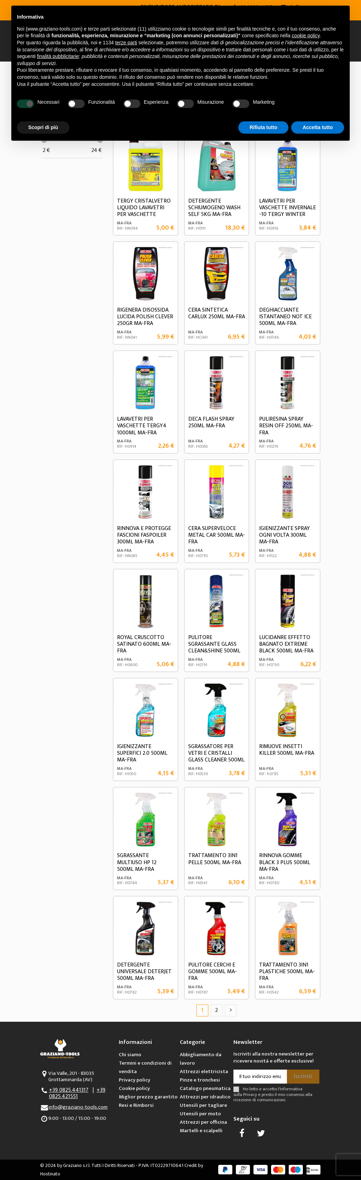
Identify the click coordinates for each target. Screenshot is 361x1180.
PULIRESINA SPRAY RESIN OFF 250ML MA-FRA (286, 425)
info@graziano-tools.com (78, 1107)
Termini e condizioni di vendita (145, 1067)
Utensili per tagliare (203, 1105)
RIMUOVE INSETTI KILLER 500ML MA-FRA (286, 750)
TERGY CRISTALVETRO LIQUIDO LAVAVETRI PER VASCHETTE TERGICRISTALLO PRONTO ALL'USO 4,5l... (144, 214)
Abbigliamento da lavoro (200, 1058)
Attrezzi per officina (203, 1122)
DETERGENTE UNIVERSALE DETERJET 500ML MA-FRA (144, 971)
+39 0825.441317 (68, 1090)
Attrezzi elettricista (204, 1071)
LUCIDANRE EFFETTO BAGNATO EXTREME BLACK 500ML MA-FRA (286, 644)
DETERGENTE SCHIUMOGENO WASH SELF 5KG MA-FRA (214, 207)
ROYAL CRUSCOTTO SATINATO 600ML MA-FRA (144, 644)
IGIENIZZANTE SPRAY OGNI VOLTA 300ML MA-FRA (284, 535)
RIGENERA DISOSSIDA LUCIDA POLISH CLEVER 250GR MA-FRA (145, 316)
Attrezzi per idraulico (205, 1096)
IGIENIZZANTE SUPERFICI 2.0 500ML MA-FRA (142, 753)
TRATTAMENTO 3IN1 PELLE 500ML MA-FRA (214, 859)
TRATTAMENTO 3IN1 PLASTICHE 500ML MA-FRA (287, 971)
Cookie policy (134, 1088)
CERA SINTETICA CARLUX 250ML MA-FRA (216, 313)
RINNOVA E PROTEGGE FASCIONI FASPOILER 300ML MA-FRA (144, 535)
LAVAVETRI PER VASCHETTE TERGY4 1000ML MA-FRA (141, 425)
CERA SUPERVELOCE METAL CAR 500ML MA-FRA (216, 535)
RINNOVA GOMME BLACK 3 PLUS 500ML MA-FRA (284, 862)
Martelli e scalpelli (201, 1130)
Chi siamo (130, 1054)
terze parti (126, 42)
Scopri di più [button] (43, 127)
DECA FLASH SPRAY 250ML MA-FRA (211, 422)
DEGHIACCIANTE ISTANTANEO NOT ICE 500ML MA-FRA (285, 316)
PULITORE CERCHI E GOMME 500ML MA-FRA (212, 971)
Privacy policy (134, 1080)
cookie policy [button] (306, 35)
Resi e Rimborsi (136, 1105)
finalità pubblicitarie (58, 56)
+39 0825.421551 (77, 1093)
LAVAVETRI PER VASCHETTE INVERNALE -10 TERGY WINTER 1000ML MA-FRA (287, 211)
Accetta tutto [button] (317, 127)
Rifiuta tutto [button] (263, 127)
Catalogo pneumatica (205, 1088)
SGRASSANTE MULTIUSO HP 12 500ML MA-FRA (137, 862)
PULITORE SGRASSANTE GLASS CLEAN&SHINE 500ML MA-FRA (214, 648)
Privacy (250, 1094)
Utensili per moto (200, 1113)
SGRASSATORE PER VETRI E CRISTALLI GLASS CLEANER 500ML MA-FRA (216, 757)
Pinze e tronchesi (200, 1080)
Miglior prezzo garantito (148, 1096)
